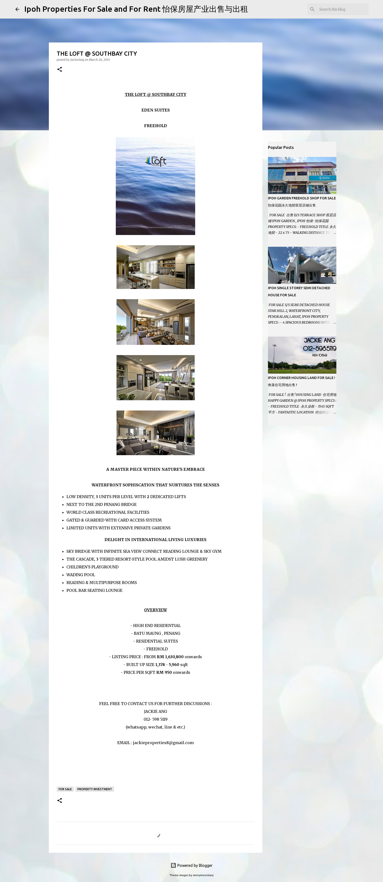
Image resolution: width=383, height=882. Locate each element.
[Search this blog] (343, 9)
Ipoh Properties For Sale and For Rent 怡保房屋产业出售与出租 (136, 8)
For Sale (65, 789)
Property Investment (94, 789)
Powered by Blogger (191, 865)
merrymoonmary (203, 875)
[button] (60, 69)
